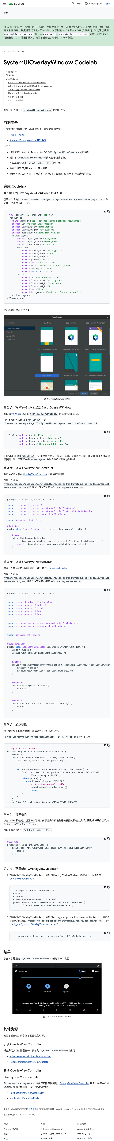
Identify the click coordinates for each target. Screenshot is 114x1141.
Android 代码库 (11, 1129)
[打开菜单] (5, 3)
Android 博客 (46, 1138)
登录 (108, 3)
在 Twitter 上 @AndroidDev (53, 1133)
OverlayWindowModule (22, 878)
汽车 (22, 51)
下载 (6, 1138)
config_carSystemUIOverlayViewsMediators (33, 924)
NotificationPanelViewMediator (26, 1098)
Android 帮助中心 (85, 1129)
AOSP (6, 51)
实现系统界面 (17, 135)
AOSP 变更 (66, 37)
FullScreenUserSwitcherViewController (30, 1056)
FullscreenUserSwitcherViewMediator (29, 1061)
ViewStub (16, 413)
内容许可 (32, 1109)
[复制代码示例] (108, 211)
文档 (6, 13)
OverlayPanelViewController (74, 1083)
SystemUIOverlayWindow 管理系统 (28, 140)
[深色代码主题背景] (105, 211)
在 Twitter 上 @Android (51, 1129)
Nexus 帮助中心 (84, 1138)
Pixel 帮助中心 (83, 1133)
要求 (6, 1133)
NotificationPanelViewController (27, 1093)
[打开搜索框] (73, 3)
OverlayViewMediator (56, 568)
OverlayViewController (35, 474)
